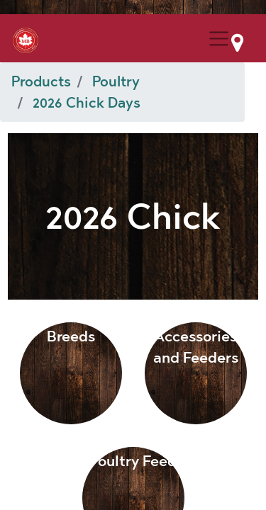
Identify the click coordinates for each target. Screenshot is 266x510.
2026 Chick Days (86, 102)
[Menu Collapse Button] (218, 38)
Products (41, 81)
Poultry (116, 81)
